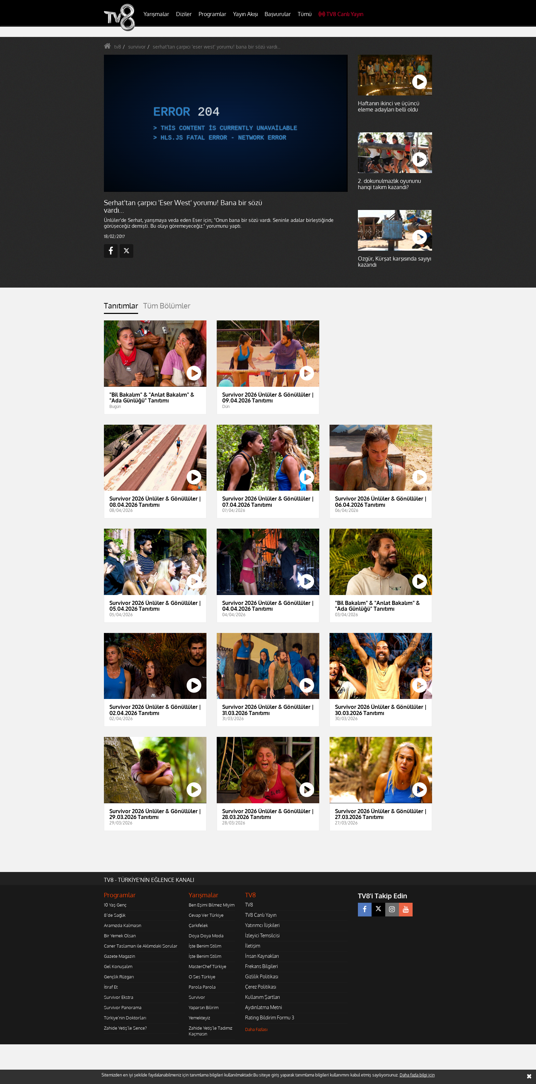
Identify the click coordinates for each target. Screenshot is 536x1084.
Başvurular (278, 14)
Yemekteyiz (199, 1017)
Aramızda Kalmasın (122, 925)
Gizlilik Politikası (261, 976)
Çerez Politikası (260, 987)
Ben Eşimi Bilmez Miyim (211, 905)
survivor (137, 47)
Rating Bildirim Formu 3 (269, 1017)
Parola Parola (202, 987)
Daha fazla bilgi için (417, 1075)
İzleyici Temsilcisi (262, 935)
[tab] (121, 307)
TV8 (249, 905)
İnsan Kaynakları (262, 956)
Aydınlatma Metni (263, 1007)
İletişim (252, 946)
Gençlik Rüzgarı (119, 976)
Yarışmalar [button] (156, 14)
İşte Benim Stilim (205, 946)
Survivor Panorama (123, 1007)
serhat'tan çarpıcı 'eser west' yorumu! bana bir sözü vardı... (216, 47)
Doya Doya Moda (206, 935)
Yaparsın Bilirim (203, 1007)
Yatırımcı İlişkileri (262, 925)
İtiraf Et (111, 987)
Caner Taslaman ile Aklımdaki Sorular (140, 946)
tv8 (117, 47)
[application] (225, 123)
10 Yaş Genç (115, 905)
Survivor (197, 997)
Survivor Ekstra (118, 997)
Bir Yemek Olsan (120, 935)
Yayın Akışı (245, 14)
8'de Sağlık (114, 915)
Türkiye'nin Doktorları (125, 1017)
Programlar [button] (212, 14)
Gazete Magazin (119, 956)
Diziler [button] (184, 14)
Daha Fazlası (256, 1029)
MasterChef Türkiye (207, 966)
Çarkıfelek (198, 925)
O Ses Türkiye (202, 976)
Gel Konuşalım (118, 966)
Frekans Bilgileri (261, 966)
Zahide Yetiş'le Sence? (125, 1028)
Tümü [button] (305, 14)
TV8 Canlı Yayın (341, 14)
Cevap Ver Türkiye (206, 915)
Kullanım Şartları (262, 997)
